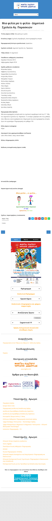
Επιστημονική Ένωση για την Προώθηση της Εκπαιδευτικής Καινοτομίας (24, 464)
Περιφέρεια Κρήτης (8, 403)
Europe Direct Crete (9, 406)
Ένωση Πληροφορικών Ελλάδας (12, 452)
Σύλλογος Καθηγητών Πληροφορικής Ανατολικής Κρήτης (20, 419)
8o (5, 30)
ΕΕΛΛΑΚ (5, 449)
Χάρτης (26, 239)
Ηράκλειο (24, 30)
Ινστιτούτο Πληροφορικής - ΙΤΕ (12, 429)
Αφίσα (16, 239)
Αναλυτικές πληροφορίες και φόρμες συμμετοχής (26, 305)
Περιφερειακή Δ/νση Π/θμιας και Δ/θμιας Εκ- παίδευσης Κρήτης (21, 343)
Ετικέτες (35, 239)
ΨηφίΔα (5, 353)
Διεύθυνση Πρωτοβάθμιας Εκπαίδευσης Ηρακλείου (18, 411)
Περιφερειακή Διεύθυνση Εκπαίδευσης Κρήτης (17, 408)
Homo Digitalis (7, 444)
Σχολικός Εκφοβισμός (34, 30)
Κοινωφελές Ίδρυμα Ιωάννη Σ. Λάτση (14, 416)
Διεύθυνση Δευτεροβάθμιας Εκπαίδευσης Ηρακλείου (19, 414)
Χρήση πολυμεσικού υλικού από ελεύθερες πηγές (26, 329)
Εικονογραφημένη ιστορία (14, 30)
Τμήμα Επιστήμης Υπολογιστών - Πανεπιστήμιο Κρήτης (19, 422)
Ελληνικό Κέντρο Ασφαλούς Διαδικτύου (15, 441)
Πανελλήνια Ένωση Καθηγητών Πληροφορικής (17, 446)
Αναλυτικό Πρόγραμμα (26, 294)
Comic (42, 30)
